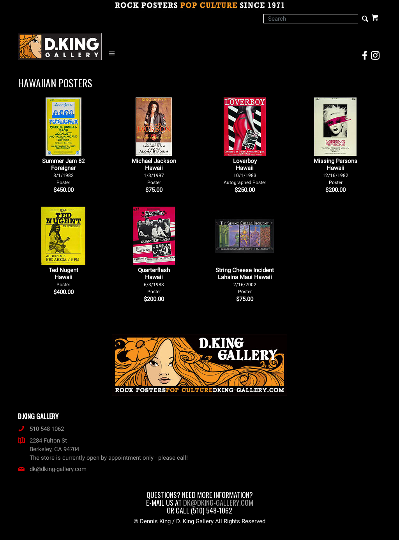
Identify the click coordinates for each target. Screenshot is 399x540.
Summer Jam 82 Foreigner (63, 171)
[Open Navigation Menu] (113, 53)
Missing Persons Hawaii (335, 171)
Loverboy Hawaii (245, 171)
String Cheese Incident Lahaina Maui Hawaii (244, 280)
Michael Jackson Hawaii (154, 171)
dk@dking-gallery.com (52, 469)
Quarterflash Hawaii (154, 280)
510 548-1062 (41, 428)
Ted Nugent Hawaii (63, 277)
